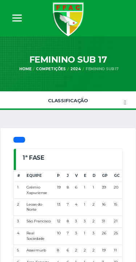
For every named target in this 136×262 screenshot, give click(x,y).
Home (25, 69)
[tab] (19, 140)
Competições (51, 69)
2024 (75, 69)
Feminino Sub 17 (102, 69)
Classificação (68, 100)
